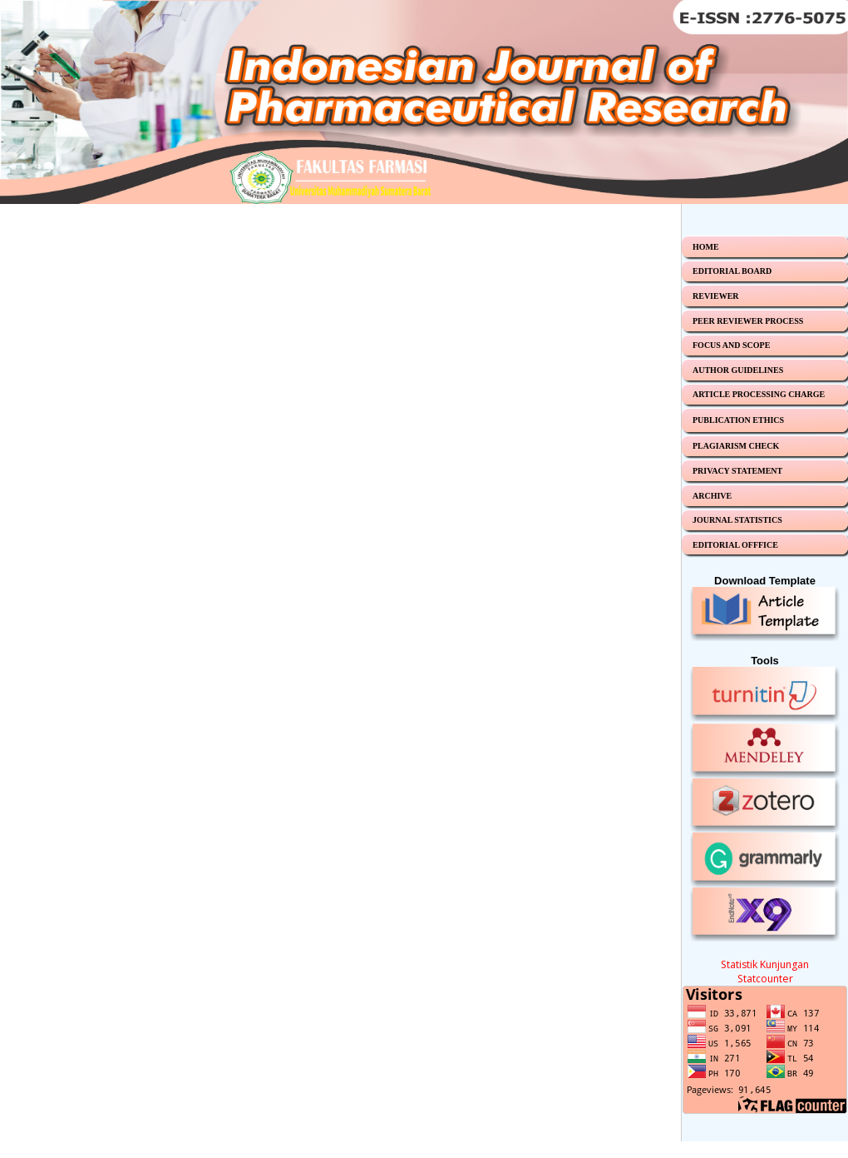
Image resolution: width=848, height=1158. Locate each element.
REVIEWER (716, 296)
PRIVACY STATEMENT (737, 470)
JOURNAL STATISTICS (737, 519)
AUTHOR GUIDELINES (738, 370)
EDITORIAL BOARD (732, 271)
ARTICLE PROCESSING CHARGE (759, 394)
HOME (706, 246)
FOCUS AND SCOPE (731, 345)
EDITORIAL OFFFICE (735, 544)
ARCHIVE (712, 495)
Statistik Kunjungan (765, 964)
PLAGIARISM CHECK (736, 445)
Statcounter (765, 979)
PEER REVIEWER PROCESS (748, 321)
